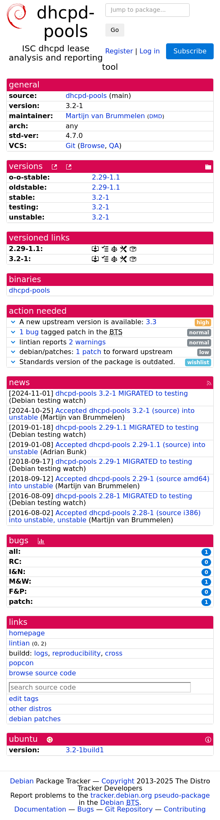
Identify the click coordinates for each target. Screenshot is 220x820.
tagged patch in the (110, 332)
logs (41, 653)
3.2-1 (100, 197)
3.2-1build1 (85, 750)
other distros (30, 709)
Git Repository (129, 809)
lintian (19, 643)
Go (115, 29)
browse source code (42, 673)
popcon (21, 663)
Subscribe (190, 51)
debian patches (35, 719)
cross (113, 653)
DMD (155, 116)
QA (114, 146)
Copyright (118, 781)
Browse (92, 146)
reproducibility (76, 653)
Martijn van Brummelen (105, 116)
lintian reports (110, 342)
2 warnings (87, 342)
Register (119, 51)
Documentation (40, 809)
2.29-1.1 (106, 177)
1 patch (88, 352)
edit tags (23, 699)
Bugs (85, 809)
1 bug (29, 332)
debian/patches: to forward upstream (110, 352)
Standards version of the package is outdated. (110, 362)
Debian (22, 781)
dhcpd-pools (86, 96)
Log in (150, 51)
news (19, 382)
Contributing (185, 809)
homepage (27, 633)
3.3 (151, 322)
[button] (13, 322)
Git (70, 146)
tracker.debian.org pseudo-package (150, 795)
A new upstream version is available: (110, 322)
